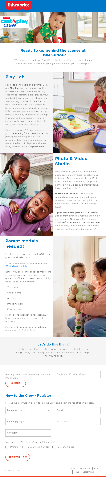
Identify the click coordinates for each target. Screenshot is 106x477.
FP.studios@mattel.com (18, 266)
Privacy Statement (84, 472)
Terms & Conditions (79, 469)
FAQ (96, 469)
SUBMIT (15, 383)
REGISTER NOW (17, 457)
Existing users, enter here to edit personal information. (27, 376)
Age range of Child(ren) (30, 442)
